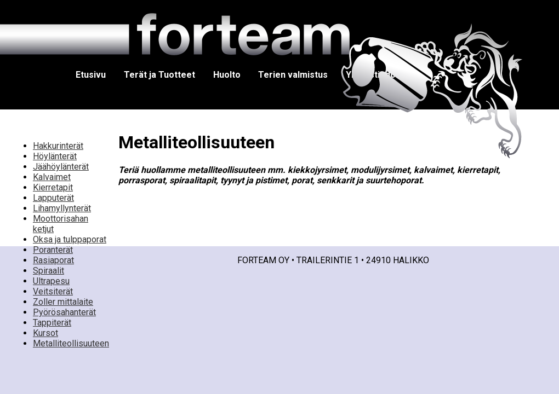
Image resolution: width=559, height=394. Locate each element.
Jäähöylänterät (61, 166)
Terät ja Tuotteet (159, 74)
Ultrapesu (51, 281)
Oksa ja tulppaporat (69, 239)
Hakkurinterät (58, 146)
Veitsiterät (53, 291)
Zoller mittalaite (63, 302)
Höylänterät (55, 156)
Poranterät (53, 250)
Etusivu (91, 74)
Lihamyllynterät (62, 208)
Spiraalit (48, 270)
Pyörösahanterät (64, 312)
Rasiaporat (53, 260)
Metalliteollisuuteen (71, 343)
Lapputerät (53, 198)
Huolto (227, 74)
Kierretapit (53, 187)
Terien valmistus (293, 74)
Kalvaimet (52, 177)
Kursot (45, 333)
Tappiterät (52, 322)
